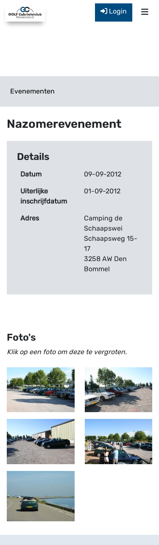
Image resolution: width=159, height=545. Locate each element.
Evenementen (32, 91)
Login (113, 11)
